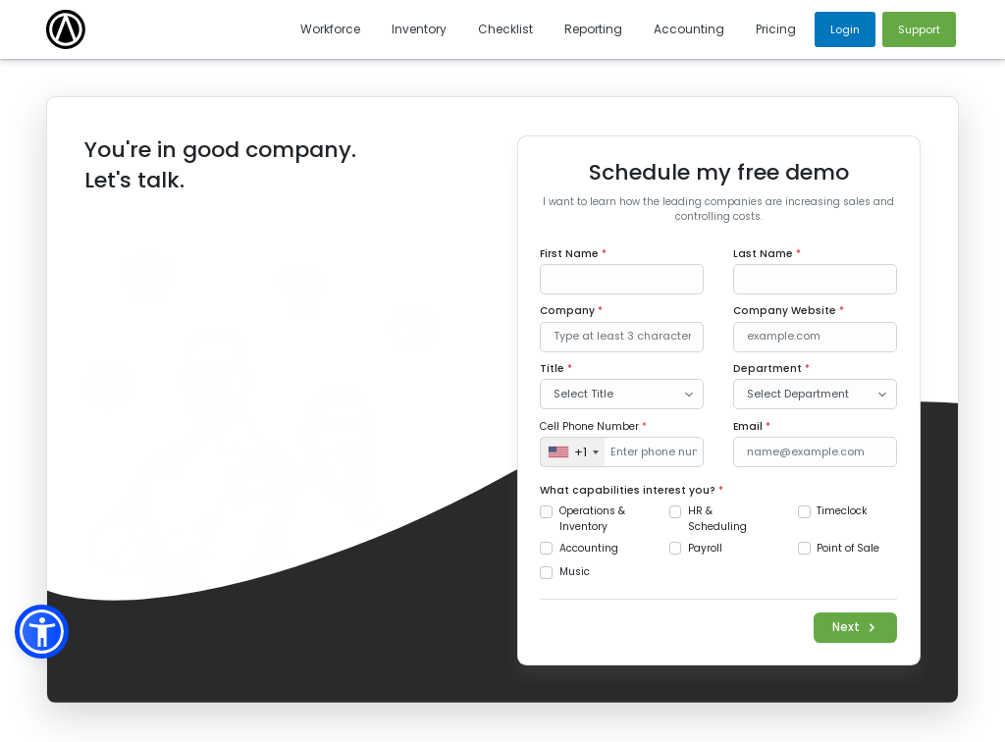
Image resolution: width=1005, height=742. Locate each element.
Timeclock (842, 511)
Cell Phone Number (593, 426)
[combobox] (573, 452)
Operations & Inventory (592, 518)
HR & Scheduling (717, 518)
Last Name (767, 253)
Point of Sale (848, 548)
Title (556, 368)
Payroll (705, 548)
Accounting (588, 548)
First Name (573, 253)
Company (571, 310)
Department (771, 368)
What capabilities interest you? (631, 490)
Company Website (788, 310)
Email (751, 426)
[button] (42, 632)
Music (574, 571)
